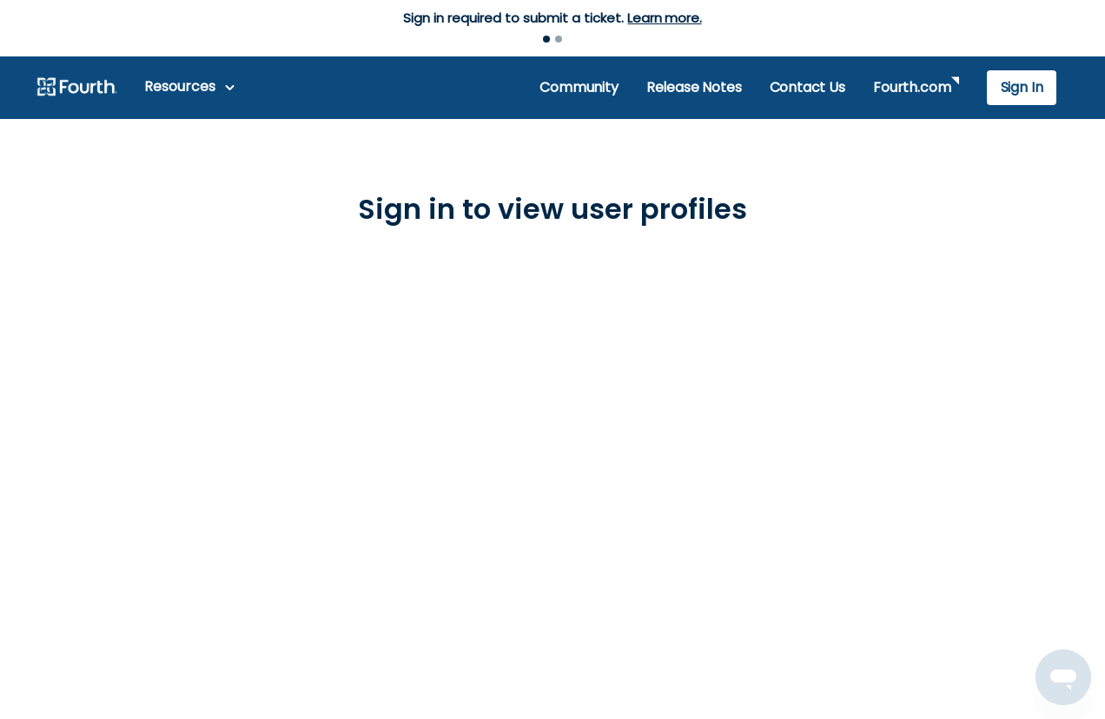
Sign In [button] (1022, 87)
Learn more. (664, 18)
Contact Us (807, 87)
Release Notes (694, 87)
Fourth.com (911, 87)
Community (578, 87)
